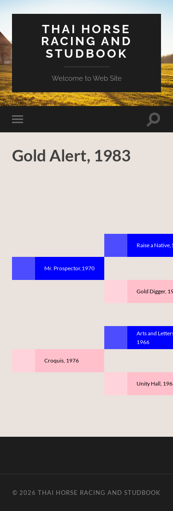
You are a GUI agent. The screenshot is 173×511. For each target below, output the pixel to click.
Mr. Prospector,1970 (69, 268)
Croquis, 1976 (61, 360)
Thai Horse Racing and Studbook (86, 41)
